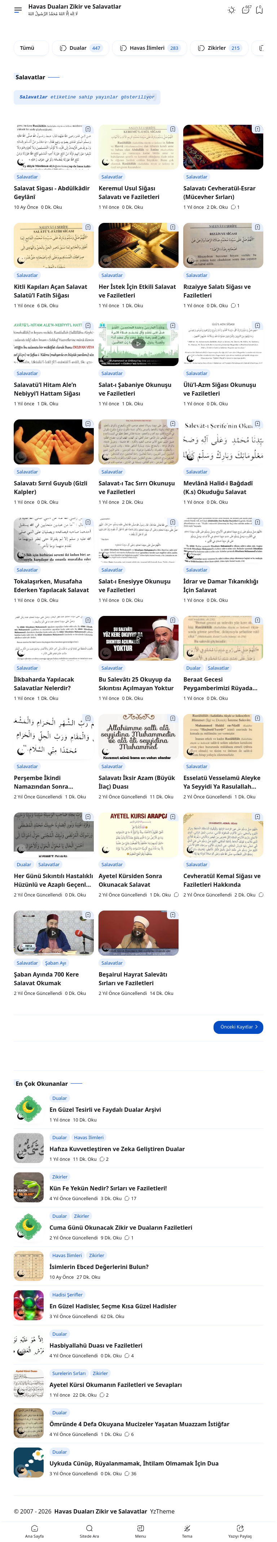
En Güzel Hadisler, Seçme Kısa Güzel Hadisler (112, 1306)
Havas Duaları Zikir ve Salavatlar (74, 6)
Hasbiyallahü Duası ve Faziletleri (95, 1345)
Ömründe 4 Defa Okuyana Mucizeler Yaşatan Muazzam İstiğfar (139, 1424)
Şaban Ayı (55, 963)
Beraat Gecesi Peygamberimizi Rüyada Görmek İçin (217, 688)
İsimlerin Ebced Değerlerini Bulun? (99, 1267)
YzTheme (162, 1511)
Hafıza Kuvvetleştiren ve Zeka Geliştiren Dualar (117, 1149)
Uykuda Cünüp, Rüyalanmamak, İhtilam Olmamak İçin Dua (134, 1463)
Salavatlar (27, 176)
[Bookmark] (88, 129)
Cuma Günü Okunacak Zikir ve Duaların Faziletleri (120, 1228)
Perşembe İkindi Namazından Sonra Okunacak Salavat (41, 786)
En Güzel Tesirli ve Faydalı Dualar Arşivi (105, 1110)
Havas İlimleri (89, 1137)
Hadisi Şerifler (67, 1294)
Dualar (193, 668)
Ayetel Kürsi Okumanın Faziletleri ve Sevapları (115, 1385)
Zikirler (59, 1176)
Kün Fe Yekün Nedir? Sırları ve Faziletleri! (108, 1188)
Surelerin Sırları (68, 1373)
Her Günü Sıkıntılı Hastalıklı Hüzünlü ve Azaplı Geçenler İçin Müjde (53, 884)
